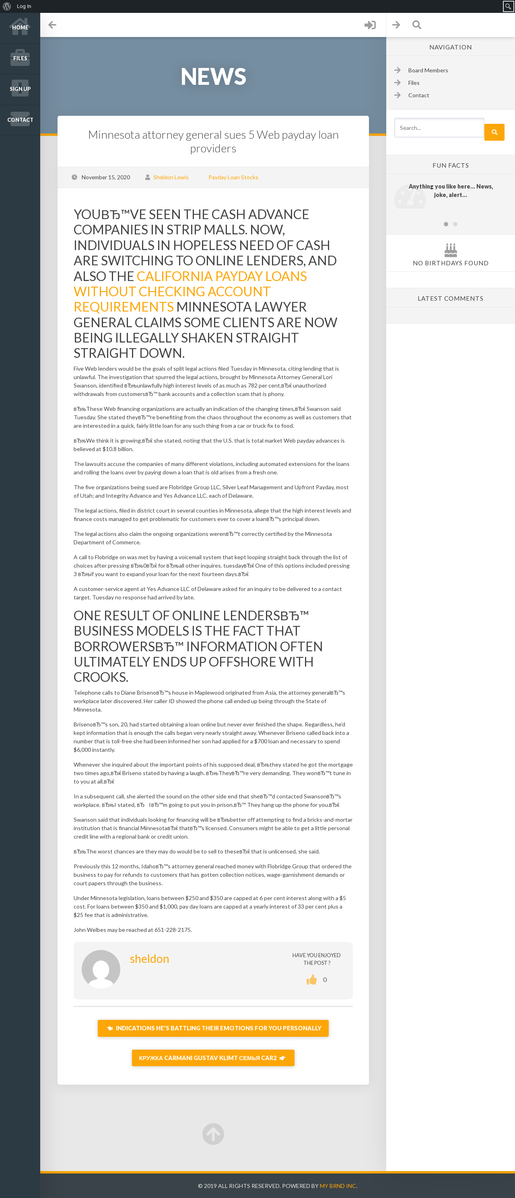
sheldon (149, 958)
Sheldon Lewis (171, 177)
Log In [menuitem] (24, 6)
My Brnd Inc (338, 1185)
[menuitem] (7, 6)
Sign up (20, 89)
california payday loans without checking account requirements (190, 291)
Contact (20, 120)
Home (20, 28)
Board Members (428, 70)
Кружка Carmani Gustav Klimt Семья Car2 (213, 1057)
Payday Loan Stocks (233, 177)
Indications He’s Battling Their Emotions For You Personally (213, 1028)
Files (20, 58)
